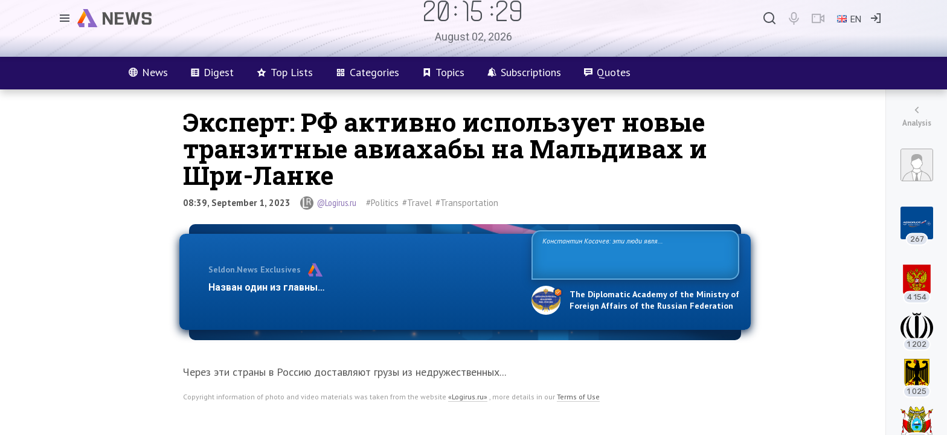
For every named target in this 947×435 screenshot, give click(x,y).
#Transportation (466, 202)
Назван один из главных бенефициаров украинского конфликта (360, 287)
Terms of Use (578, 396)
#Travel (417, 202)
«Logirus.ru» (467, 396)
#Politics (382, 202)
